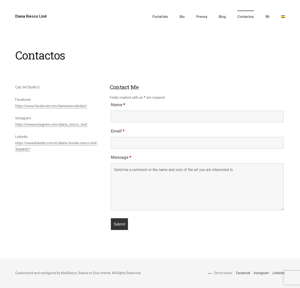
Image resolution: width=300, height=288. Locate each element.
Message (121, 157)
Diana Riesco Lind (30, 16)
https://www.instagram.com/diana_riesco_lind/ (51, 124)
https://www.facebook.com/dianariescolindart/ (51, 106)
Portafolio (160, 17)
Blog (222, 17)
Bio (182, 17)
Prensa (201, 17)
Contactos (245, 17)
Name (118, 104)
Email (117, 130)
